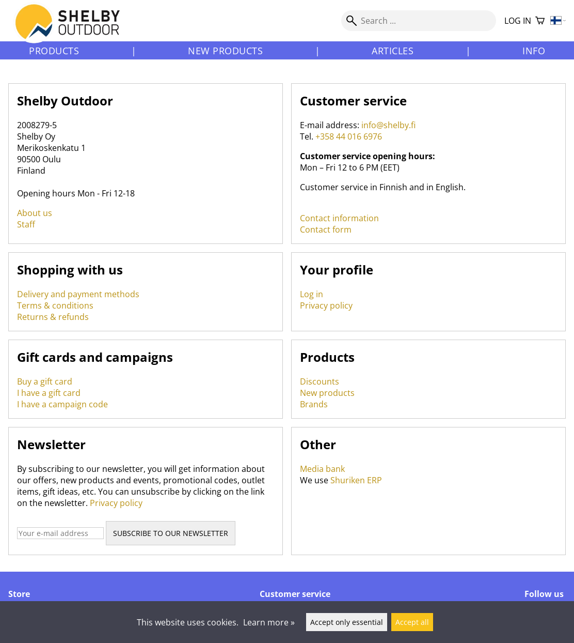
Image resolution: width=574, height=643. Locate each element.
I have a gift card (49, 393)
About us (34, 213)
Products (54, 50)
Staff (26, 224)
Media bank (322, 468)
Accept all (412, 622)
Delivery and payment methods (78, 294)
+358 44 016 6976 (348, 136)
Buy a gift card (44, 381)
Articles (392, 50)
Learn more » (269, 622)
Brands (314, 404)
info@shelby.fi (388, 125)
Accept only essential (346, 622)
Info (533, 50)
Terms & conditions (55, 305)
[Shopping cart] (540, 21)
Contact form (326, 229)
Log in (517, 20)
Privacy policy (326, 305)
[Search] (418, 20)
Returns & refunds (53, 317)
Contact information (339, 218)
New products (225, 50)
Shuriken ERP (356, 480)
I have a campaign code (62, 404)
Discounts (319, 381)
